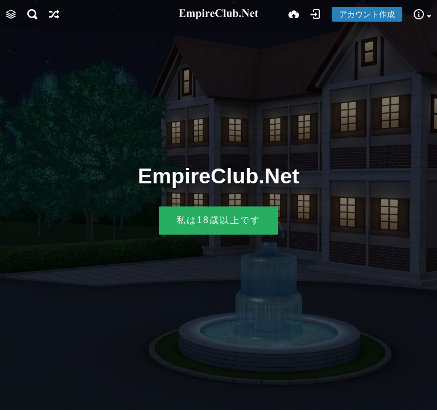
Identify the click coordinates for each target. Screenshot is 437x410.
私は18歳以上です (218, 221)
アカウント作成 (367, 14)
